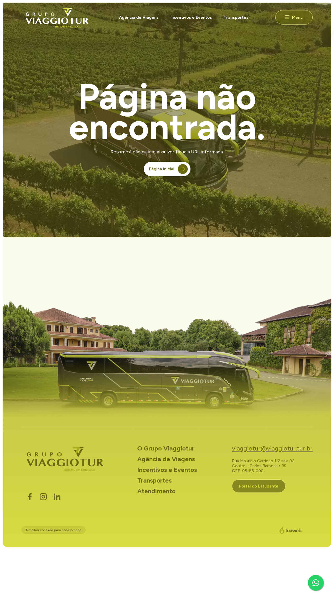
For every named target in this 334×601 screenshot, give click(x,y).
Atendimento (156, 491)
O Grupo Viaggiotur (165, 448)
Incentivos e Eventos (191, 17)
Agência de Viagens (139, 17)
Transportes (236, 17)
